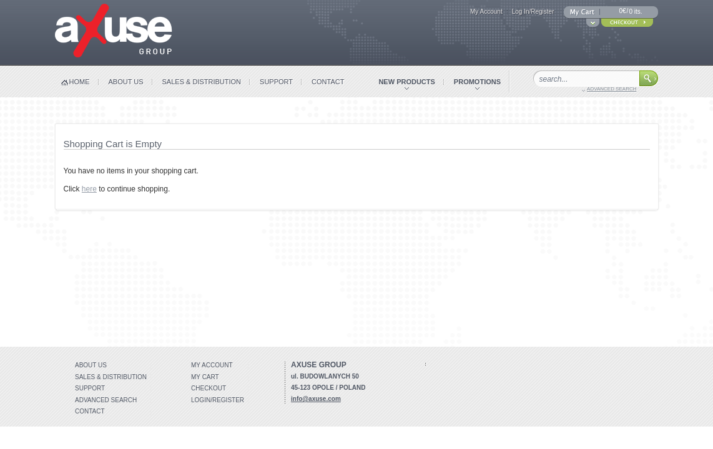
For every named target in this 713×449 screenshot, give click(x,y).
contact (328, 81)
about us (126, 81)
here (89, 189)
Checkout (208, 388)
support (276, 81)
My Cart (205, 377)
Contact (90, 411)
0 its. (635, 11)
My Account (486, 11)
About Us (91, 365)
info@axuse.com (316, 398)
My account (212, 365)
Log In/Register (533, 11)
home (79, 81)
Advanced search (106, 400)
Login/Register (217, 400)
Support (90, 388)
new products (406, 81)
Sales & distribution (111, 377)
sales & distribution (202, 81)
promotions (477, 81)
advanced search (611, 89)
